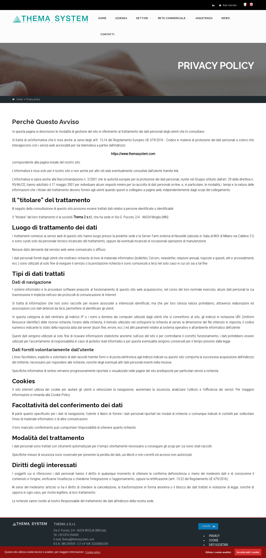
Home (102, 18)
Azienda (121, 18)
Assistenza (204, 18)
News (225, 18)
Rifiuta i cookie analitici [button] (218, 552)
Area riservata (226, 5)
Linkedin (208, 526)
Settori (142, 18)
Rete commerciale (172, 18)
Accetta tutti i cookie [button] (248, 552)
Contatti (107, 34)
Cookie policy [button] (92, 552)
